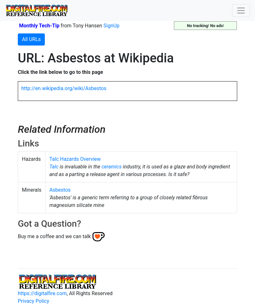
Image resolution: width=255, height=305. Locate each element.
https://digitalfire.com (42, 293)
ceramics (111, 167)
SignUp (111, 26)
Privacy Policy (33, 301)
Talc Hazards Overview (75, 159)
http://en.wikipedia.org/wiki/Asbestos (64, 88)
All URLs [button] (31, 39)
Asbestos (60, 190)
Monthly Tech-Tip (39, 26)
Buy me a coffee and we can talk (54, 236)
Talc (54, 167)
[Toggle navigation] (241, 10)
